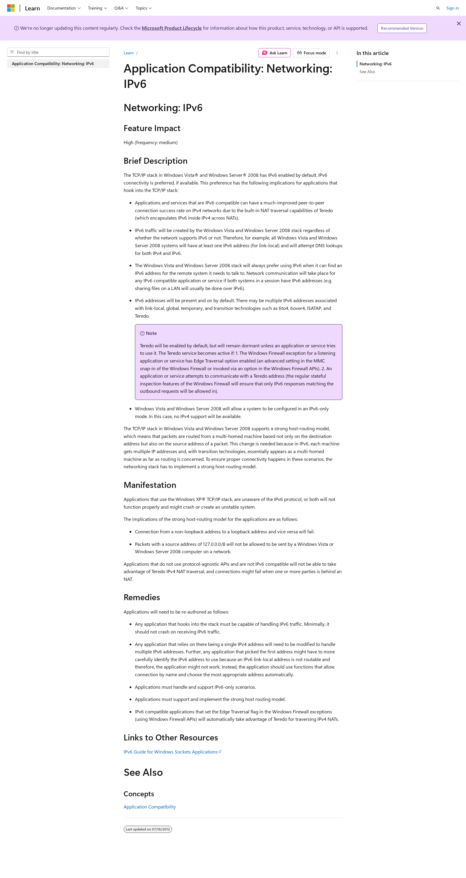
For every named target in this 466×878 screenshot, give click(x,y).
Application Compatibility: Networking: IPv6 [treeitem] (53, 63)
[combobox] (58, 52)
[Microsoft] (11, 8)
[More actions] (337, 53)
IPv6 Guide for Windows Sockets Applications (171, 751)
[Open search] (438, 8)
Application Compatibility (150, 806)
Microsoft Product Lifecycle (172, 28)
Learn (129, 53)
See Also (367, 71)
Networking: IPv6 (376, 64)
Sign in (452, 8)
